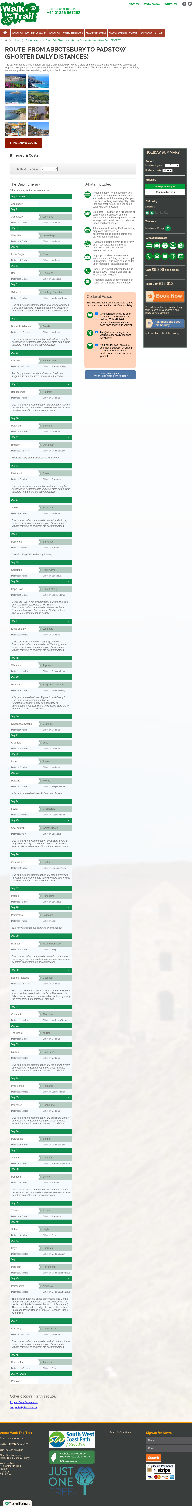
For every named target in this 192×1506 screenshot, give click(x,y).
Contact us (170, 4)
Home (6, 40)
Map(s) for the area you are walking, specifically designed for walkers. (115, 335)
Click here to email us (11, 1450)
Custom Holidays (32, 40)
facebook (184, 3)
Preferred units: (153, 170)
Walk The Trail (20, 14)
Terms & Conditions (120, 1432)
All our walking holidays (123, 33)
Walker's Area (152, 4)
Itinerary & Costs (23, 143)
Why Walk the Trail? (152, 33)
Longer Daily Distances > (23, 1407)
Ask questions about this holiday (162, 333)
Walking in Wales (96, 33)
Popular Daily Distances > (24, 1402)
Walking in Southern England (29, 33)
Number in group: (27, 168)
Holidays (16, 40)
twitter (190, 3)
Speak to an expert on (63, 11)
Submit (153, 1458)
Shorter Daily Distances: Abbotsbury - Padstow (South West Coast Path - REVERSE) (83, 40)
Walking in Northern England (66, 33)
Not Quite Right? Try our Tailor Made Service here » (110, 374)
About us (134, 4)
